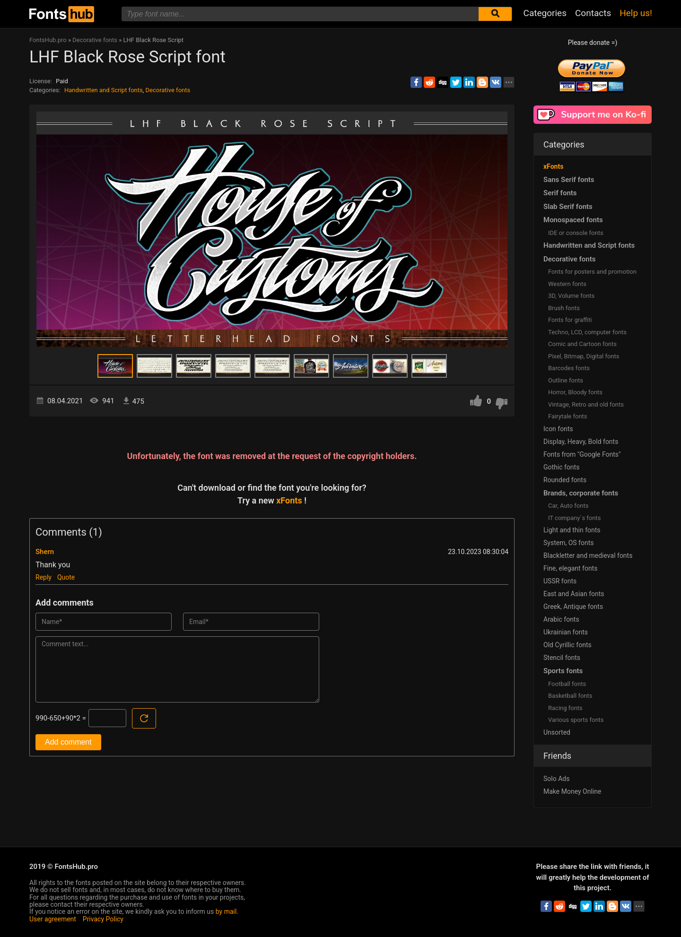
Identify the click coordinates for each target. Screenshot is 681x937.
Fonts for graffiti (570, 319)
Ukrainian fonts (565, 632)
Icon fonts (558, 429)
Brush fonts (564, 308)
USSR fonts (559, 581)
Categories (545, 13)
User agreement (52, 919)
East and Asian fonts (573, 594)
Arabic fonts (561, 619)
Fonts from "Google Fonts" (582, 454)
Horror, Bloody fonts (575, 392)
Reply (43, 577)
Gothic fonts (561, 467)
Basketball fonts (570, 695)
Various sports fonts (576, 719)
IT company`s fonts (574, 517)
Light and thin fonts (572, 530)
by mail (226, 911)
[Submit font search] (495, 14)
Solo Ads (556, 778)
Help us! (636, 13)
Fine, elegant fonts (570, 568)
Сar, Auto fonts (568, 505)
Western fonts (567, 283)
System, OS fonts (568, 543)
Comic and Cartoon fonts (582, 343)
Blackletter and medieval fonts (587, 555)
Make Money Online (572, 791)
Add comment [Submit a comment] (68, 742)
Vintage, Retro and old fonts (586, 404)
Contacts (593, 13)
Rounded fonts (564, 480)
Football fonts (567, 683)
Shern (44, 551)
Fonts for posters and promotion (592, 271)
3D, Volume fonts (571, 295)
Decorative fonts (168, 90)
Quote (66, 577)
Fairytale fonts (567, 416)
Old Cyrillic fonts (567, 645)
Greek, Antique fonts (573, 606)
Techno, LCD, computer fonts (587, 332)
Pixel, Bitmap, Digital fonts (584, 356)
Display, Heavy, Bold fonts (580, 441)
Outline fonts (565, 380)
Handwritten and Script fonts (103, 90)
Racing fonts (565, 707)
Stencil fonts (561, 657)
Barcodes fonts (569, 368)
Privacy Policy (103, 919)
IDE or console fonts (575, 232)
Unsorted (556, 732)
